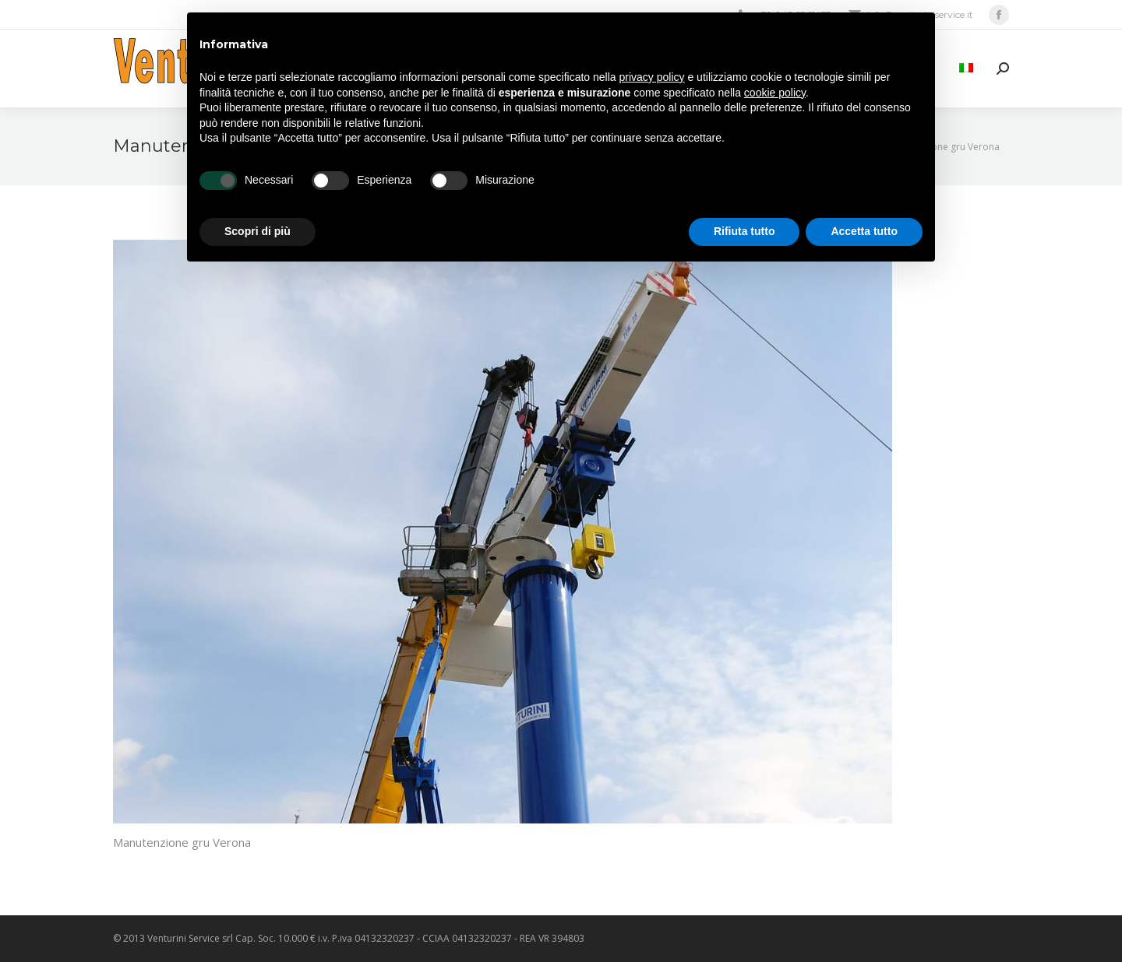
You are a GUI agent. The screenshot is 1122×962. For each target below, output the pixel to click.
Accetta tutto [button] (864, 231)
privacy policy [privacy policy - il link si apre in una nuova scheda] (652, 77)
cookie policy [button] (775, 92)
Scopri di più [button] (257, 231)
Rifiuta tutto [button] (744, 231)
